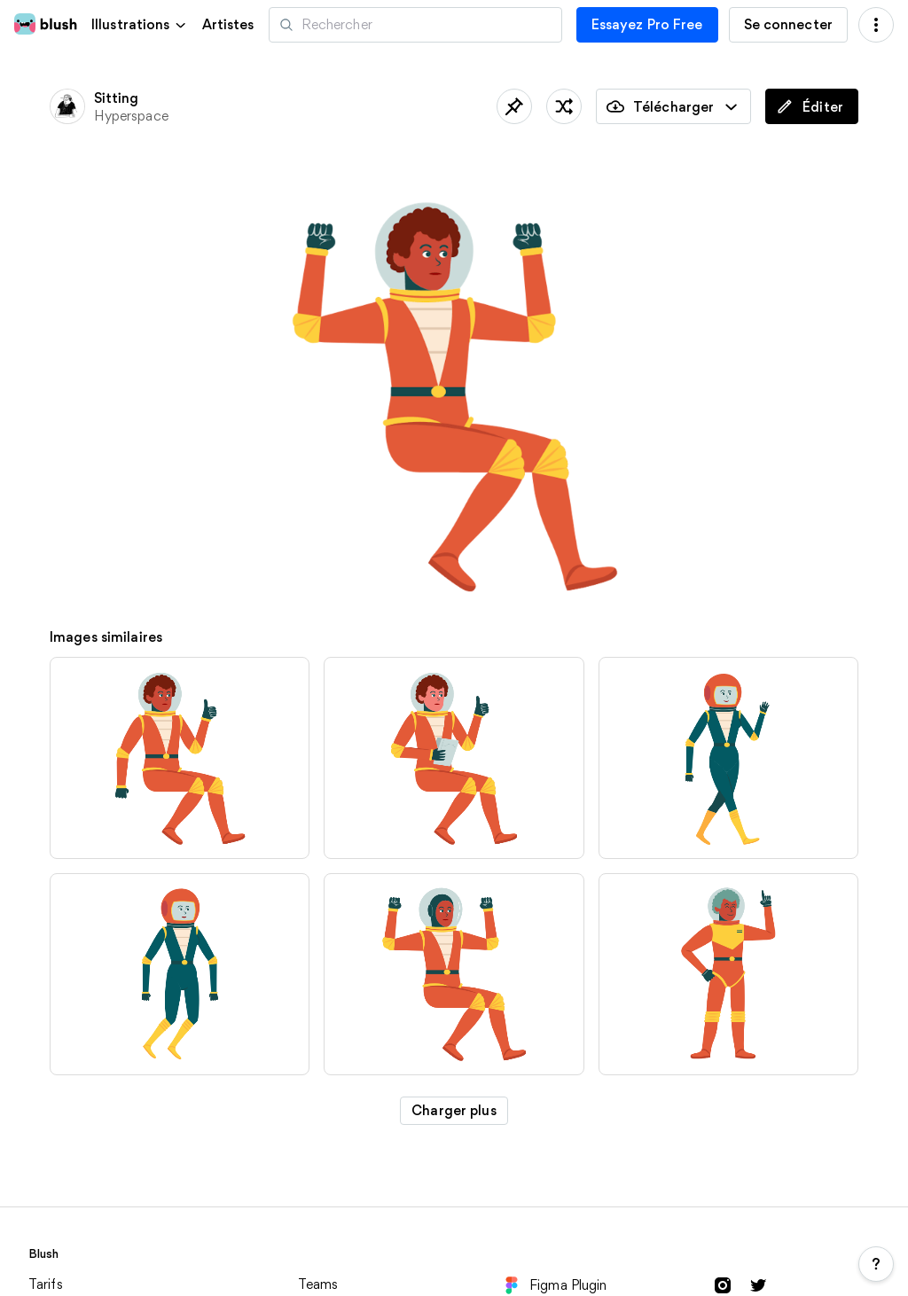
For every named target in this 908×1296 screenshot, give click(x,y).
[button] (139, 24)
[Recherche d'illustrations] (415, 25)
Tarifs (45, 1284)
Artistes (228, 25)
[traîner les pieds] (564, 106)
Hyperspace (131, 115)
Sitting (116, 98)
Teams (318, 1284)
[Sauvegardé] (514, 106)
